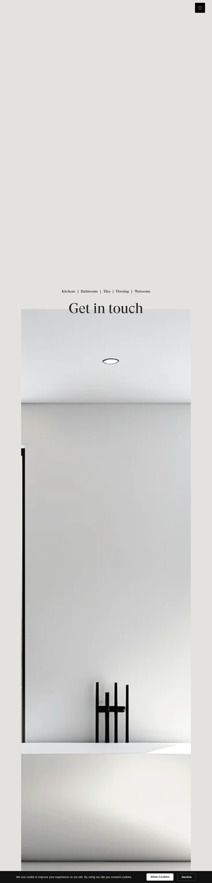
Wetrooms (142, 291)
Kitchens (68, 291)
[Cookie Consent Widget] (106, 877)
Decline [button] (187, 877)
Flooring (122, 291)
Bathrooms (89, 291)
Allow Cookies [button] (160, 876)
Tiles (106, 291)
